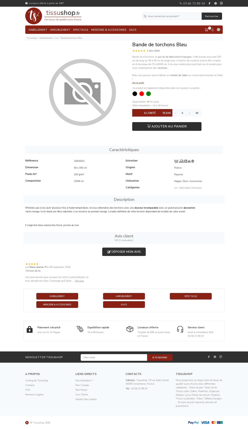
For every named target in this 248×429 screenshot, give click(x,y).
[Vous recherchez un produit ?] (172, 16)
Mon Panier (81, 390)
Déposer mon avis (124, 252)
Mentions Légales (34, 394)
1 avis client (153, 50)
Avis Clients (81, 394)
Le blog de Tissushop (36, 380)
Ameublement (46, 38)
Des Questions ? (84, 380)
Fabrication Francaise (190, 187)
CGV (27, 390)
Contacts (30, 385)
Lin (56, 38)
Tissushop (32, 38)
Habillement (57, 296)
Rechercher (212, 16)
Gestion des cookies (86, 399)
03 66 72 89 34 (192, 4)
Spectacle (190, 296)
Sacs (124, 304)
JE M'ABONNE (159, 357)
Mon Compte (82, 385)
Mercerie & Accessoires (57, 304)
